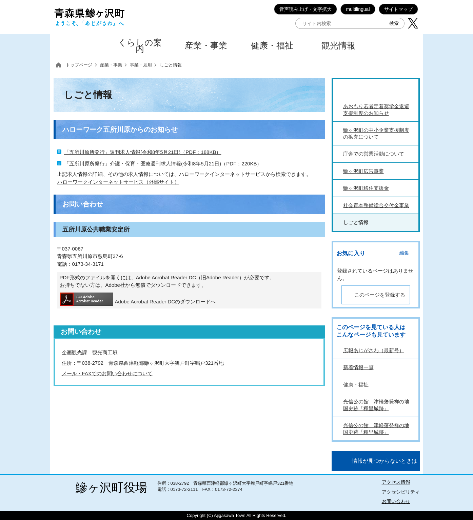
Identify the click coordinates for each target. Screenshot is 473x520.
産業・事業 (111, 64)
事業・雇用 (141, 64)
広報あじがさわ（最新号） (373, 350)
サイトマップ (398, 9)
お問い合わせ (396, 501)
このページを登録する (379, 295)
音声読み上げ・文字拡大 (305, 9)
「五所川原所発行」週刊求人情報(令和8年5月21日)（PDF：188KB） (142, 152)
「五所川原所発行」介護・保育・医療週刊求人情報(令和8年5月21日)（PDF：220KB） (163, 163)
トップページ (79, 64)
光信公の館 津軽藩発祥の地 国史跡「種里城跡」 (376, 405)
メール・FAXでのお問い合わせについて (107, 373)
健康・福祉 (356, 384)
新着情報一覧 (358, 367)
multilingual (358, 9)
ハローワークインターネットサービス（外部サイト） (118, 182)
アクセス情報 (396, 482)
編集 (404, 253)
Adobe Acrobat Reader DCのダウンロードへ (138, 299)
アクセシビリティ (401, 492)
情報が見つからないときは (384, 461)
